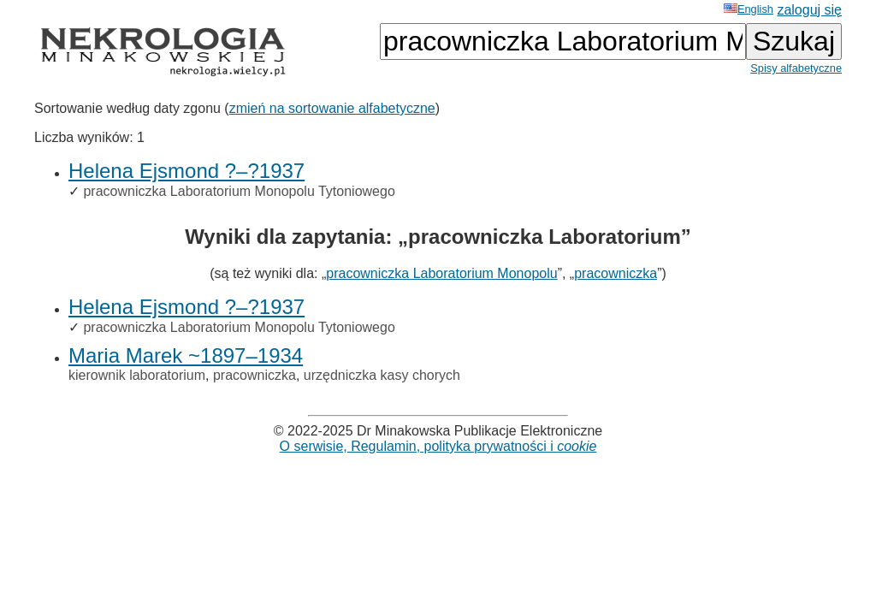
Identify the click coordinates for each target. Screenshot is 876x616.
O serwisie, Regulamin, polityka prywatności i (438, 446)
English (748, 9)
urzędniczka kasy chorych (382, 375)
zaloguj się (809, 10)
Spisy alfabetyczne (796, 68)
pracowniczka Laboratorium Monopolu (441, 273)
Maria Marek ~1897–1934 (185, 355)
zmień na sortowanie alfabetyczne (332, 108)
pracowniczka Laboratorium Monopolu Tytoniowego (238, 191)
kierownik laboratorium (136, 375)
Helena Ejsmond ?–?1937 (186, 170)
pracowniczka (615, 273)
